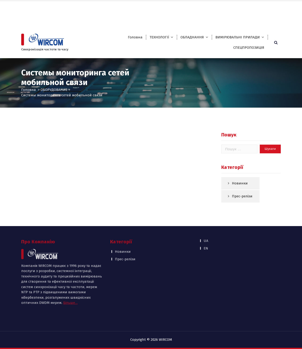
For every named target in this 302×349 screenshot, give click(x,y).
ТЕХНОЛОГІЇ (159, 37)
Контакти (150, 17)
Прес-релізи (242, 203)
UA (263, 7)
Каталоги (199, 7)
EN (273, 7)
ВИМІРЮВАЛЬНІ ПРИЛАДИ (237, 37)
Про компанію (154, 7)
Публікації (220, 7)
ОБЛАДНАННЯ (192, 37)
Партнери (179, 7)
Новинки (240, 189)
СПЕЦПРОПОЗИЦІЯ (248, 47)
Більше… (70, 277)
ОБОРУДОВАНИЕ (54, 90)
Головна (135, 37)
